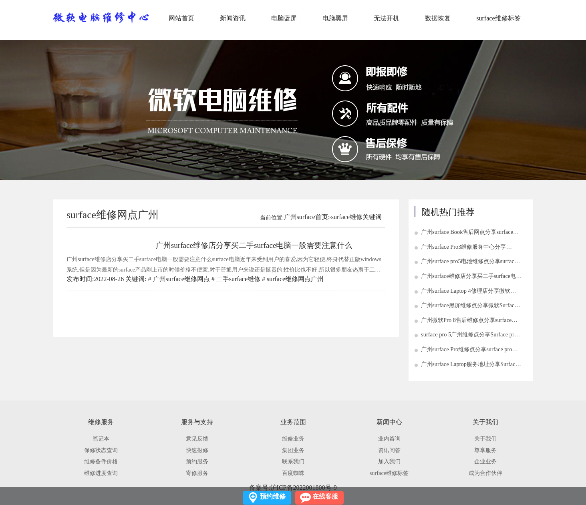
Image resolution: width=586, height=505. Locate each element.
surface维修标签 (498, 18)
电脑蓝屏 (284, 18)
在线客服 (325, 496)
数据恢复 (438, 18)
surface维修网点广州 (295, 279)
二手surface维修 (238, 279)
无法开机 (386, 18)
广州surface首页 (306, 216)
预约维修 (273, 496)
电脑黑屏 (335, 18)
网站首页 (181, 18)
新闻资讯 (233, 18)
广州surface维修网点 (181, 279)
